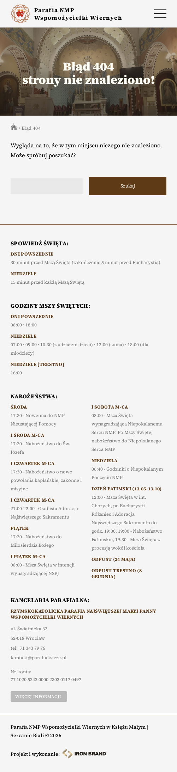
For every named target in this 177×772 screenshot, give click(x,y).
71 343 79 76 (32, 648)
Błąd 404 (31, 128)
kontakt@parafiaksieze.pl (38, 658)
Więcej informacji (38, 696)
